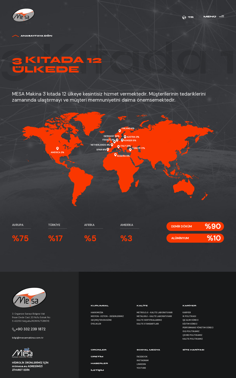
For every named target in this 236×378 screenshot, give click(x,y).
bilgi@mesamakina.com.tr (27, 337)
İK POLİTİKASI (189, 316)
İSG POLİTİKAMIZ (191, 331)
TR (188, 17)
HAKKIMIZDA (97, 312)
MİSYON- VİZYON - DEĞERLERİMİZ (107, 316)
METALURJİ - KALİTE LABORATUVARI (154, 316)
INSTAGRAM (143, 360)
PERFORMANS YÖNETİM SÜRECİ (198, 327)
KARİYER (187, 312)
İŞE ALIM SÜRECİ (191, 320)
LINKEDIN (141, 364)
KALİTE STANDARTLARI (148, 324)
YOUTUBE (141, 368)
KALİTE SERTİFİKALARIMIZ (149, 320)
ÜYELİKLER (96, 324)
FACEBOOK (142, 356)
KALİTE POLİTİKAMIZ (193, 339)
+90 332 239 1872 (29, 329)
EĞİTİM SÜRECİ (190, 324)
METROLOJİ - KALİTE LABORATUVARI (154, 312)
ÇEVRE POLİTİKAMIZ (192, 335)
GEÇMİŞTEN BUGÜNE (101, 320)
